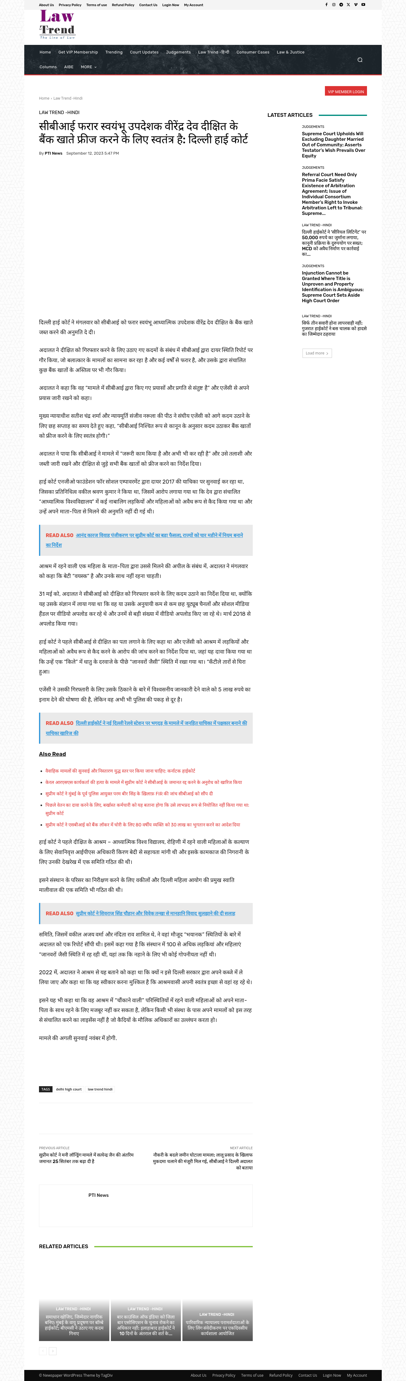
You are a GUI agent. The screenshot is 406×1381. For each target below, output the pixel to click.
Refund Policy (281, 1375)
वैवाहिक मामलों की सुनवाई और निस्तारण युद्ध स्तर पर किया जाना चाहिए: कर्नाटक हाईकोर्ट (120, 771)
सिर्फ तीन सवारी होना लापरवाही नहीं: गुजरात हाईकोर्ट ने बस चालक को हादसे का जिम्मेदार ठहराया (334, 328)
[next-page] (53, 1351)
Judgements (313, 127)
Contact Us (308, 1375)
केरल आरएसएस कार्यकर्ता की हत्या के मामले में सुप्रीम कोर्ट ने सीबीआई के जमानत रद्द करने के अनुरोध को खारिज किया (143, 782)
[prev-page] (43, 1351)
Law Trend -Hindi (68, 98)
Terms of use (252, 1375)
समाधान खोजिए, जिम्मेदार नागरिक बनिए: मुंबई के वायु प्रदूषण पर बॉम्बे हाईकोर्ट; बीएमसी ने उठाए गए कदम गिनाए (74, 1325)
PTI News (53, 153)
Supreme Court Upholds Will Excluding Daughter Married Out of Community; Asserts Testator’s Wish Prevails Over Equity (333, 145)
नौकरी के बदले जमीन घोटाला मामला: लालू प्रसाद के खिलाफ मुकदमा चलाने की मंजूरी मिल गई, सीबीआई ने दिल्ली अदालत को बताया (203, 1161)
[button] (360, 60)
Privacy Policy (223, 1375)
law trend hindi (100, 1089)
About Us (198, 1375)
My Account (357, 1375)
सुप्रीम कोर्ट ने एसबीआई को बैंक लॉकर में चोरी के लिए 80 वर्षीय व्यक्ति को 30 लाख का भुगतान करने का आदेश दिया (142, 825)
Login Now (332, 1375)
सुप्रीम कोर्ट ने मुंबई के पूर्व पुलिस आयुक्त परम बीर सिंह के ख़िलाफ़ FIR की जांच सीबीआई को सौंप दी (129, 794)
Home (44, 98)
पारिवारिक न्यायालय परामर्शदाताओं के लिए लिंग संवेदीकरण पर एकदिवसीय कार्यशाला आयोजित (217, 1328)
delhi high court (69, 1089)
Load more (317, 353)
